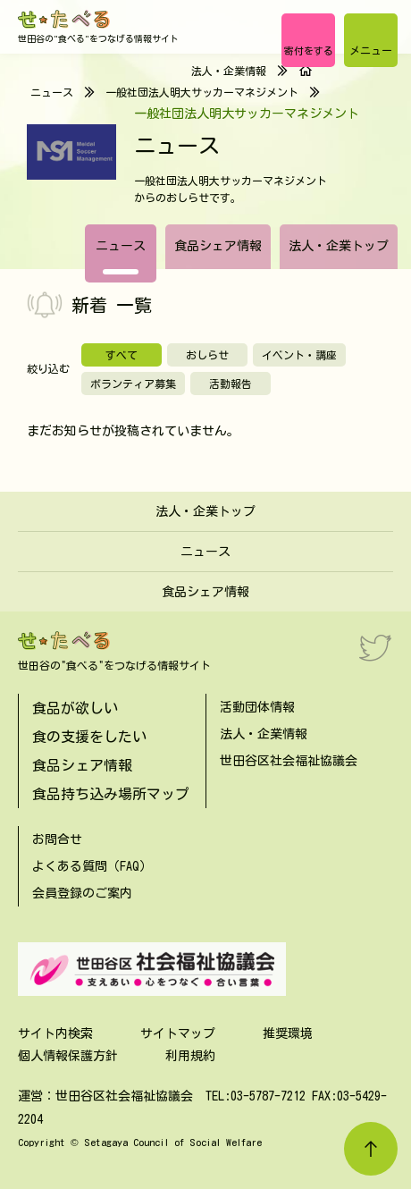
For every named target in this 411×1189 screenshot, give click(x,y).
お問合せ (57, 839)
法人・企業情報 (228, 70)
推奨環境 (288, 1033)
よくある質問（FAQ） (92, 866)
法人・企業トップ (339, 246)
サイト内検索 (55, 1033)
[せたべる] (65, 19)
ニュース (121, 246)
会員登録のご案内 (82, 893)
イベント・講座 (299, 355)
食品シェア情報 (218, 246)
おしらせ (207, 355)
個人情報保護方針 (68, 1056)
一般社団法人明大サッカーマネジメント (201, 92)
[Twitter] (375, 647)
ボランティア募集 (133, 383)
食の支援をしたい (89, 736)
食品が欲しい (75, 708)
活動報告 (230, 383)
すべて (121, 355)
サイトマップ (177, 1033)
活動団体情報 (257, 707)
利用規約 (190, 1056)
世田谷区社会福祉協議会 (288, 761)
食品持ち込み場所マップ (110, 794)
